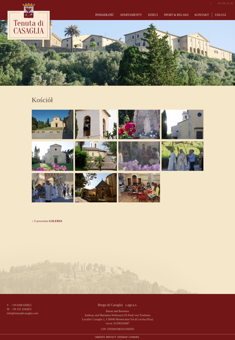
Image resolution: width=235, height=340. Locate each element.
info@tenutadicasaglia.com (22, 313)
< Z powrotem (47, 221)
